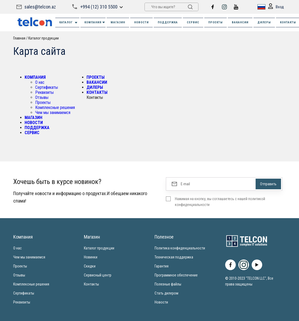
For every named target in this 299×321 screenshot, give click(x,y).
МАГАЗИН (118, 22)
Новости (161, 302)
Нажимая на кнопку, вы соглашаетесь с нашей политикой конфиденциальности (220, 202)
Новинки (90, 257)
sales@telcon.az (40, 7)
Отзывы (41, 97)
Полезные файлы (168, 284)
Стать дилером (166, 293)
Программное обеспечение (176, 275)
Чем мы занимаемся (52, 112)
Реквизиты (44, 92)
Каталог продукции (43, 38)
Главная (19, 38)
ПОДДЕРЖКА (168, 22)
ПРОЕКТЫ (215, 22)
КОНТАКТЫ (97, 92)
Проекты (43, 102)
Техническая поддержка (174, 257)
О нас (39, 82)
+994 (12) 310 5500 (98, 7)
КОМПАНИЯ (95, 22)
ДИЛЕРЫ (264, 22)
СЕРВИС (193, 22)
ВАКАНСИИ (240, 22)
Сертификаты (46, 87)
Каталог (68, 23)
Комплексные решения (55, 107)
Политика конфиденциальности (180, 248)
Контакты (91, 284)
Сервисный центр (97, 275)
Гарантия (162, 266)
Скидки (90, 266)
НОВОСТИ (141, 22)
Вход (276, 7)
